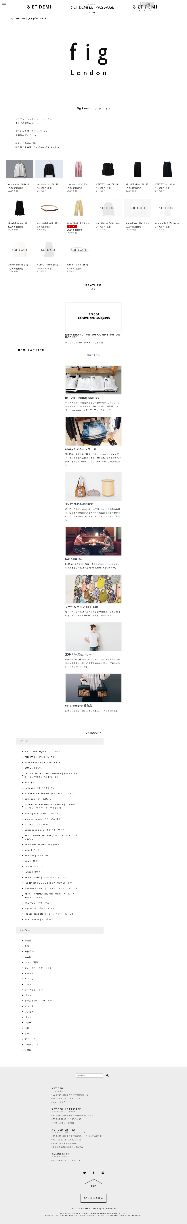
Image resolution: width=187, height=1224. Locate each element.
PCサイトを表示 (94, 1198)
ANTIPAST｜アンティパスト (40, 757)
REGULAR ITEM (31, 350)
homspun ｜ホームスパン (38, 799)
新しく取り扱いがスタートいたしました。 (93, 337)
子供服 (28, 1050)
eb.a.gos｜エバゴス (35, 782)
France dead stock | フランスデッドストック (49, 914)
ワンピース (30, 1012)
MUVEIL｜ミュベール (36, 824)
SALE (28, 957)
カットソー (30, 979)
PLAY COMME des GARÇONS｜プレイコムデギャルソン (51, 837)
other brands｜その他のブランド (42, 919)
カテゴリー (25, 930)
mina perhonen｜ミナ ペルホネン (43, 819)
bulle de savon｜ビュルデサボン (42, 762)
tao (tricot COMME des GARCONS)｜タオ (48, 883)
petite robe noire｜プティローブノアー (46, 830)
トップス (29, 973)
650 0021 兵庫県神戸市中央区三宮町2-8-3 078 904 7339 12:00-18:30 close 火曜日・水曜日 (72, 1119)
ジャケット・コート (35, 990)
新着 (27, 946)
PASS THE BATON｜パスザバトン (43, 844)
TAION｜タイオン (34, 866)
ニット (28, 984)
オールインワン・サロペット (40, 1001)
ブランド (24, 741)
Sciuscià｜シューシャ (36, 855)
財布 (27, 1033)
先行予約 (29, 951)
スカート (29, 1006)
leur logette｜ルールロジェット (42, 813)
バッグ (28, 1017)
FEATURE (93, 285)
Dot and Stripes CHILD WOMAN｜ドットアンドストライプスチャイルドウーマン (51, 775)
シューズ (29, 1022)
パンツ (28, 995)
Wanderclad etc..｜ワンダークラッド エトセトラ (51, 888)
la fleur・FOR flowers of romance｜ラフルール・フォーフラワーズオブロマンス (50, 806)
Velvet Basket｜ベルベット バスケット (46, 877)
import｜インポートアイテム (40, 908)
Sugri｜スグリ (32, 861)
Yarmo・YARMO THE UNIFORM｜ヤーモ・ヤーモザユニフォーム (51, 896)
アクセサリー (32, 1039)
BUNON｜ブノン (34, 768)
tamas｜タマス (33, 872)
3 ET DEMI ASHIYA (63, 1129)
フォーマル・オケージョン (38, 968)
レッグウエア (32, 1044)
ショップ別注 (32, 962)
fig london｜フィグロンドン (40, 788)
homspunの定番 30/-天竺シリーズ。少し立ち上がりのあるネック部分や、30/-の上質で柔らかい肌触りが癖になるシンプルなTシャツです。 (93, 659)
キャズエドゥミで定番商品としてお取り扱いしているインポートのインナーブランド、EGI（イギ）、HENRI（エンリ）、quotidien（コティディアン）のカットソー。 (93, 403)
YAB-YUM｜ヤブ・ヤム (37, 903)
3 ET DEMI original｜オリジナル (43, 751)
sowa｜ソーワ (32, 850)
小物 (27, 1028)
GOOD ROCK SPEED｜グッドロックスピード (49, 793)
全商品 (28, 940)
